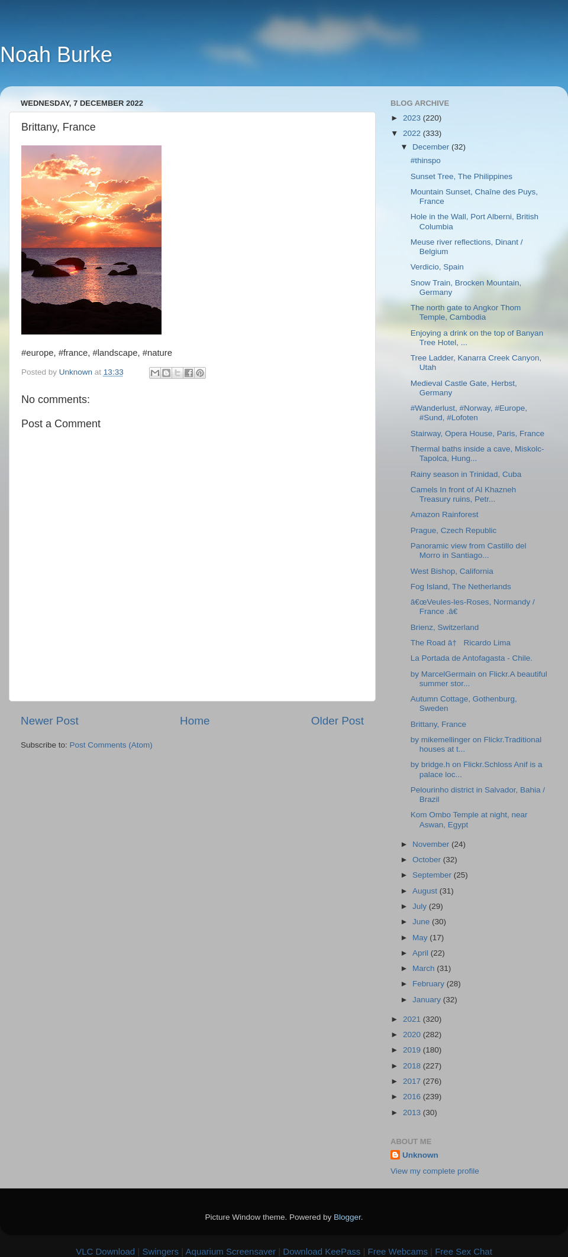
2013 (413, 1112)
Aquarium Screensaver (231, 1251)
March (424, 968)
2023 (413, 117)
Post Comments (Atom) (111, 744)
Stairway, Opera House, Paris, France (477, 433)
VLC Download (105, 1251)
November (431, 844)
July (420, 906)
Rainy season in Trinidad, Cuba (466, 474)
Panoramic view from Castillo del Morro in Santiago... (469, 550)
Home (194, 720)
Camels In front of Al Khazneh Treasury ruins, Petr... (464, 494)
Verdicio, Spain (437, 266)
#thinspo (426, 160)
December (431, 146)
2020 (413, 1034)
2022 (413, 133)
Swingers (160, 1251)
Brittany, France (438, 724)
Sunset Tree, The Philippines (461, 176)
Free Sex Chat (463, 1251)
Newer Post (50, 720)
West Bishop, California (452, 571)
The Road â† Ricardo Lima (461, 642)
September (433, 875)
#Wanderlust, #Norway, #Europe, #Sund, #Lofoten (469, 413)
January (427, 999)
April (421, 953)
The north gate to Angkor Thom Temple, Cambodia (466, 312)
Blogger (347, 1217)
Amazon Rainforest (445, 514)
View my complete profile (434, 1171)
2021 (413, 1019)
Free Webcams (398, 1251)
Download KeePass (321, 1251)
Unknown (420, 1155)
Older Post (337, 720)
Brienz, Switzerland (445, 627)
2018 (413, 1065)
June (422, 921)
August (426, 890)
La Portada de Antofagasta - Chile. (471, 658)
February (429, 983)
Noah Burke (56, 55)
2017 (413, 1081)
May (421, 937)
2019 (413, 1049)
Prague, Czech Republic (454, 530)
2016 (413, 1096)
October (427, 859)
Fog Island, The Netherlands (461, 586)
